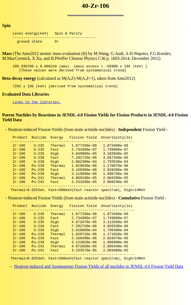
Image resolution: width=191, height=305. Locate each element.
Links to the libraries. (37, 108)
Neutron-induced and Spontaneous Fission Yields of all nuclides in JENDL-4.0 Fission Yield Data (98, 295)
